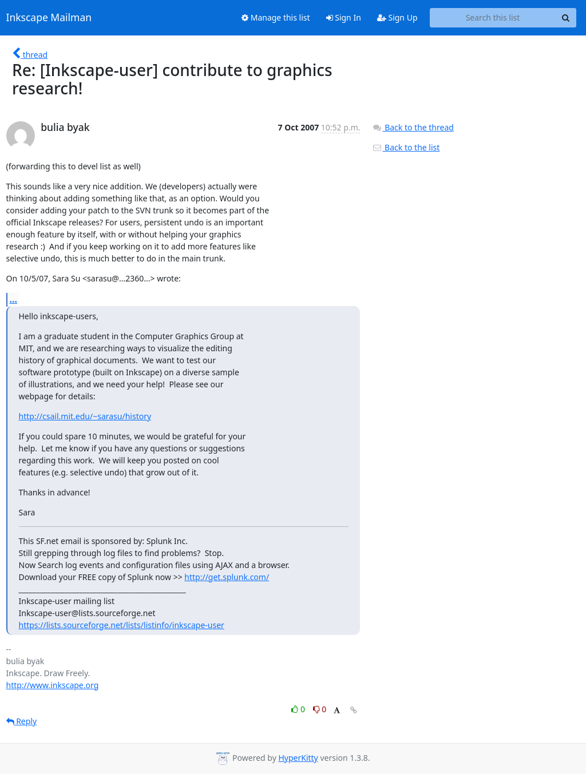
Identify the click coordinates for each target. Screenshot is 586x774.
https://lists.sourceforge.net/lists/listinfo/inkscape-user (121, 625)
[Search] (566, 17)
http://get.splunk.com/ (226, 576)
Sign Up (397, 17)
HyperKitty (298, 757)
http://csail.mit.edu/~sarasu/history (85, 416)
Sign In (343, 17)
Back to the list (406, 147)
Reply (21, 721)
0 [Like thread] (299, 709)
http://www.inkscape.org (52, 685)
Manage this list (275, 17)
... (14, 299)
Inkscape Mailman (49, 18)
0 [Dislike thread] (320, 709)
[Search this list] (493, 17)
